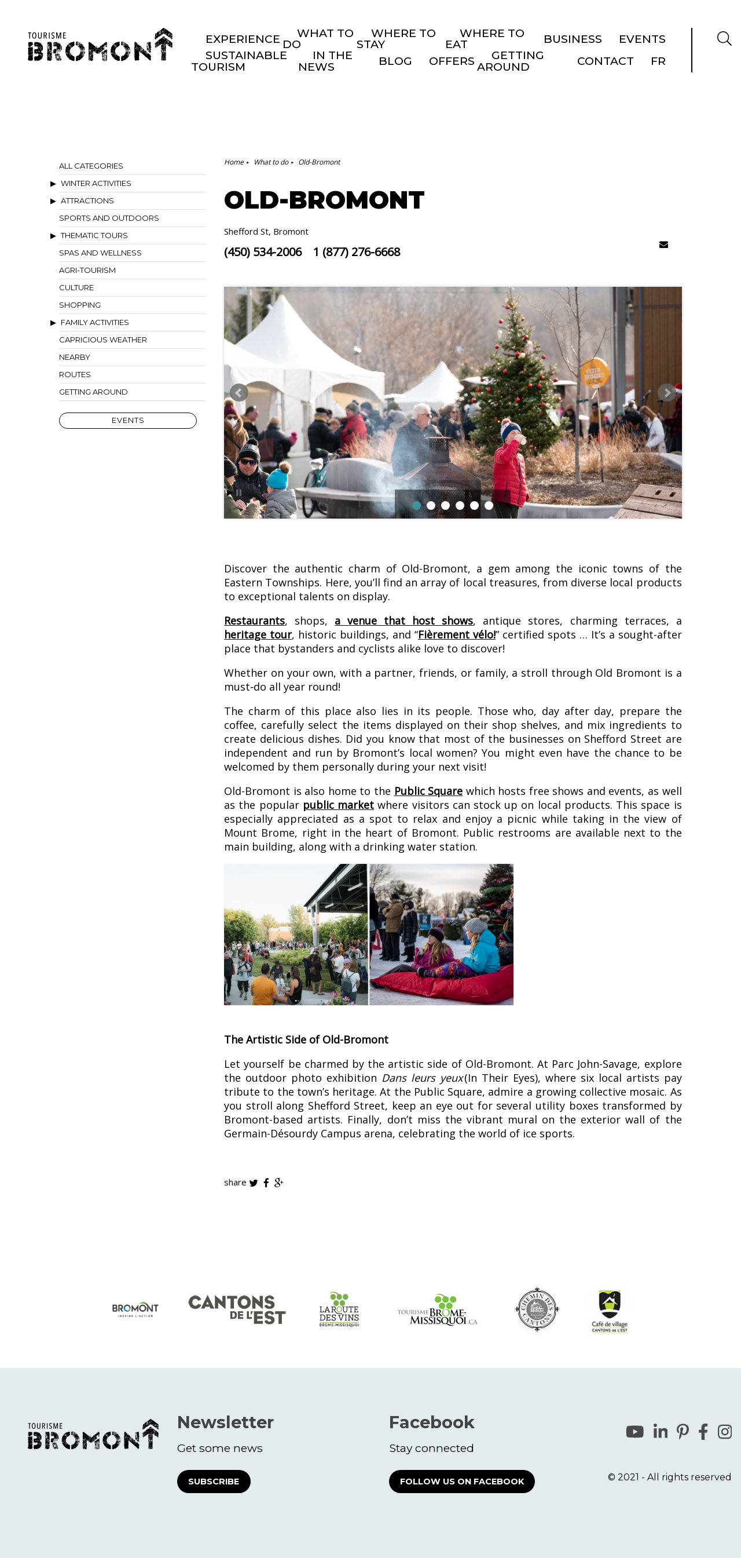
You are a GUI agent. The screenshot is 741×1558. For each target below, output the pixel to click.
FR (723, 23)
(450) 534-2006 (263, 252)
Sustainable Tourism (414, 23)
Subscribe (213, 1481)
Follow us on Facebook (462, 1481)
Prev (239, 393)
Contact (689, 23)
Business (573, 57)
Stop (238, 493)
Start (230, 493)
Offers (572, 23)
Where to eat (484, 57)
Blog (538, 23)
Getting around (628, 23)
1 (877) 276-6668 (356, 252)
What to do (318, 57)
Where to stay (396, 57)
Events (642, 57)
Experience (243, 57)
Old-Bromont (319, 162)
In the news (492, 23)
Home (234, 162)
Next (667, 393)
